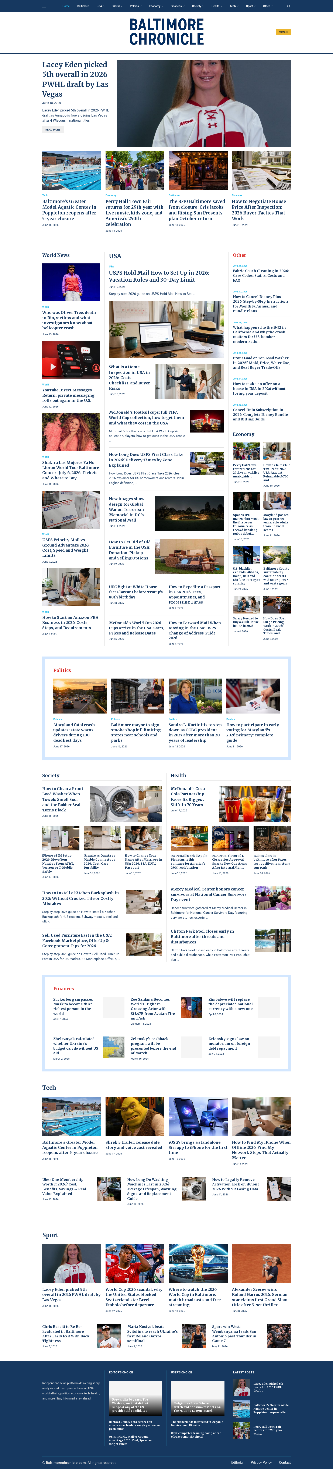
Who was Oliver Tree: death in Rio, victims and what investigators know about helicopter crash (69, 320)
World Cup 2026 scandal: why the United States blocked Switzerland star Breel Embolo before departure (134, 1297)
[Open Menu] (44, 6)
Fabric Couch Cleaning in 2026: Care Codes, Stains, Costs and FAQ (261, 275)
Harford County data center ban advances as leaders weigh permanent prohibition (135, 1425)
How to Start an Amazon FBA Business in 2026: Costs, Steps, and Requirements (70, 622)
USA (99, 6)
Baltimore (83, 6)
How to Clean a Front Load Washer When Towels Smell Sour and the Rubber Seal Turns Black (62, 799)
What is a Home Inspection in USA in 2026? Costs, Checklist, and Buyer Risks (129, 377)
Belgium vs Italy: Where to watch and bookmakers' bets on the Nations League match (197, 1407)
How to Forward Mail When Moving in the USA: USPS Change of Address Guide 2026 (195, 630)
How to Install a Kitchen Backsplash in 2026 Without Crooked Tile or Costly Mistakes (80, 898)
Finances (176, 6)
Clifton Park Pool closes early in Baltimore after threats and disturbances (202, 936)
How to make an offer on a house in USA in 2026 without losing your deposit (259, 388)
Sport (249, 6)
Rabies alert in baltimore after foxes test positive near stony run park (272, 862)
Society (196, 6)
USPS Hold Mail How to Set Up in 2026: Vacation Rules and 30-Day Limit (159, 276)
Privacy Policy (261, 1463)
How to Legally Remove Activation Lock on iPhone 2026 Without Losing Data (236, 1184)
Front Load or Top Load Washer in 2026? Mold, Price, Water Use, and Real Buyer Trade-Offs (261, 363)
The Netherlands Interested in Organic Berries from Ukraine (197, 1423)
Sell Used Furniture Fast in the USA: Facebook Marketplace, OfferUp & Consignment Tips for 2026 (77, 940)
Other (266, 6)
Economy (154, 6)
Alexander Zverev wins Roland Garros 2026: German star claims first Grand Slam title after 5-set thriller (260, 1297)
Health (215, 6)
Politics (134, 6)
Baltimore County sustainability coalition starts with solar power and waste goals (276, 576)
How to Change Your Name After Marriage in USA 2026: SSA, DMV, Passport (143, 861)
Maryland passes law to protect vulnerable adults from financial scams (276, 522)
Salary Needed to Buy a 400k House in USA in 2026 (246, 622)
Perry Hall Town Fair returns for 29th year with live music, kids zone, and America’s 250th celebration (135, 213)
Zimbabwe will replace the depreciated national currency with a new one (231, 1004)
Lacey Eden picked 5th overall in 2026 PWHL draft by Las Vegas (71, 1294)
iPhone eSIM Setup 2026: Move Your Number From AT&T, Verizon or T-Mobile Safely (58, 864)
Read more (53, 129)
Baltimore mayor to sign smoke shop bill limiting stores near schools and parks (136, 732)
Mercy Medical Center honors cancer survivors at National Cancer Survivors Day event (209, 894)
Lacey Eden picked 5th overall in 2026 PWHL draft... (268, 1387)
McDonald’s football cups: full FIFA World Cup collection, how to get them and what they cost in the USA (146, 417)
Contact (283, 32)
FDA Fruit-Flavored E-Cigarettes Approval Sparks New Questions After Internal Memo (229, 862)
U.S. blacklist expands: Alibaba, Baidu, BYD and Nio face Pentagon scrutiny (246, 576)
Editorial (237, 1463)
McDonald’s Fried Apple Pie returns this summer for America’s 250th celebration (189, 862)
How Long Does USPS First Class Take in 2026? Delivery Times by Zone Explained (146, 459)
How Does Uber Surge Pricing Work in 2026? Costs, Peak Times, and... (274, 626)
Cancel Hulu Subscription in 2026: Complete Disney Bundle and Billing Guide (260, 415)
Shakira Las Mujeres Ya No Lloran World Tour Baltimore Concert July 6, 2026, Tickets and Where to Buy (70, 470)
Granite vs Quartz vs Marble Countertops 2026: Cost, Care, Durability (99, 861)
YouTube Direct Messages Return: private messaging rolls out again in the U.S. (68, 395)
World (116, 6)
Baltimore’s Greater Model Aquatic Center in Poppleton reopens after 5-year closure (70, 1147)
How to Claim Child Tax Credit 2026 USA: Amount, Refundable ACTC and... (276, 472)
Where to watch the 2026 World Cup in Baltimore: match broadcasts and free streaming (195, 1297)
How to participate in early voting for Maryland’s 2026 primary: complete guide (252, 732)
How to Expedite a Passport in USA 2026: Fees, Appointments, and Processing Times (195, 594)
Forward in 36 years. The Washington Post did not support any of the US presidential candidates (130, 1405)
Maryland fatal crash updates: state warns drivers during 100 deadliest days (74, 732)
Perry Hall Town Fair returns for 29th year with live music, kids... (246, 470)
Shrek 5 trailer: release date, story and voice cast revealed (134, 1145)
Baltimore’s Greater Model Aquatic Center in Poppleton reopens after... (271, 1409)
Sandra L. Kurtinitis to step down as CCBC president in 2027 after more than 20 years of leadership (195, 732)
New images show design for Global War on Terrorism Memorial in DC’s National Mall (126, 509)
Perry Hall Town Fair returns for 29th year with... (268, 1430)
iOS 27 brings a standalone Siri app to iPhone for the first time (198, 1147)
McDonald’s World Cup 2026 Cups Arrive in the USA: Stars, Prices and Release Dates (136, 628)
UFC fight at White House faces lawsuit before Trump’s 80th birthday (136, 592)
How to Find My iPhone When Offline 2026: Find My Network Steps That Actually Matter (261, 1150)
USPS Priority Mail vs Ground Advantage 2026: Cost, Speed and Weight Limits (65, 547)
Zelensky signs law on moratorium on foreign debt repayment (229, 1043)
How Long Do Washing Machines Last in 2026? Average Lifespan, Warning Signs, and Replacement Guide (151, 1189)
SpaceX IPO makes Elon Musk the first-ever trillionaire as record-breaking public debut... (245, 524)
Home (66, 6)
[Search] (288, 6)
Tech (233, 6)
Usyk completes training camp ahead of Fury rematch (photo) (196, 1434)
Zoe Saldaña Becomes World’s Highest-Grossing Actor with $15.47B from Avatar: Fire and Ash (153, 1009)
